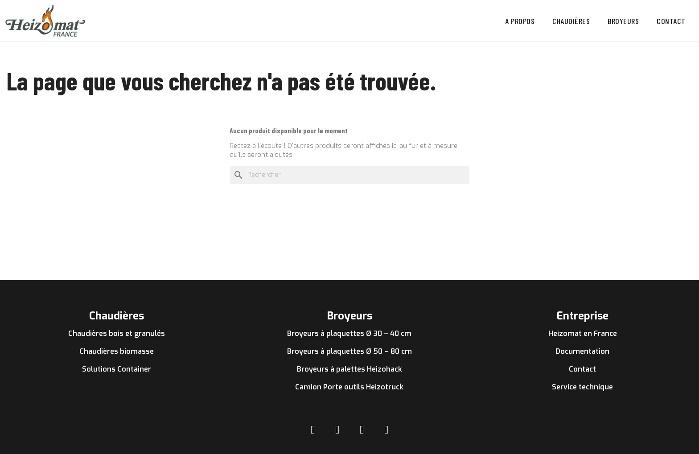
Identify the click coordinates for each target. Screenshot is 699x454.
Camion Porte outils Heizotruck (349, 387)
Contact (671, 21)
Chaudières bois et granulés (116, 333)
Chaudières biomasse (116, 351)
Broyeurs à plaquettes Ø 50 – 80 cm (349, 351)
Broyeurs (623, 21)
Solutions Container (116, 369)
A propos (520, 21)
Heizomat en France (582, 333)
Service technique (582, 387)
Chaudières (571, 21)
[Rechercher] (349, 175)
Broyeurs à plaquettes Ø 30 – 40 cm (349, 333)
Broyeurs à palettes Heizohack (349, 369)
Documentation (582, 351)
